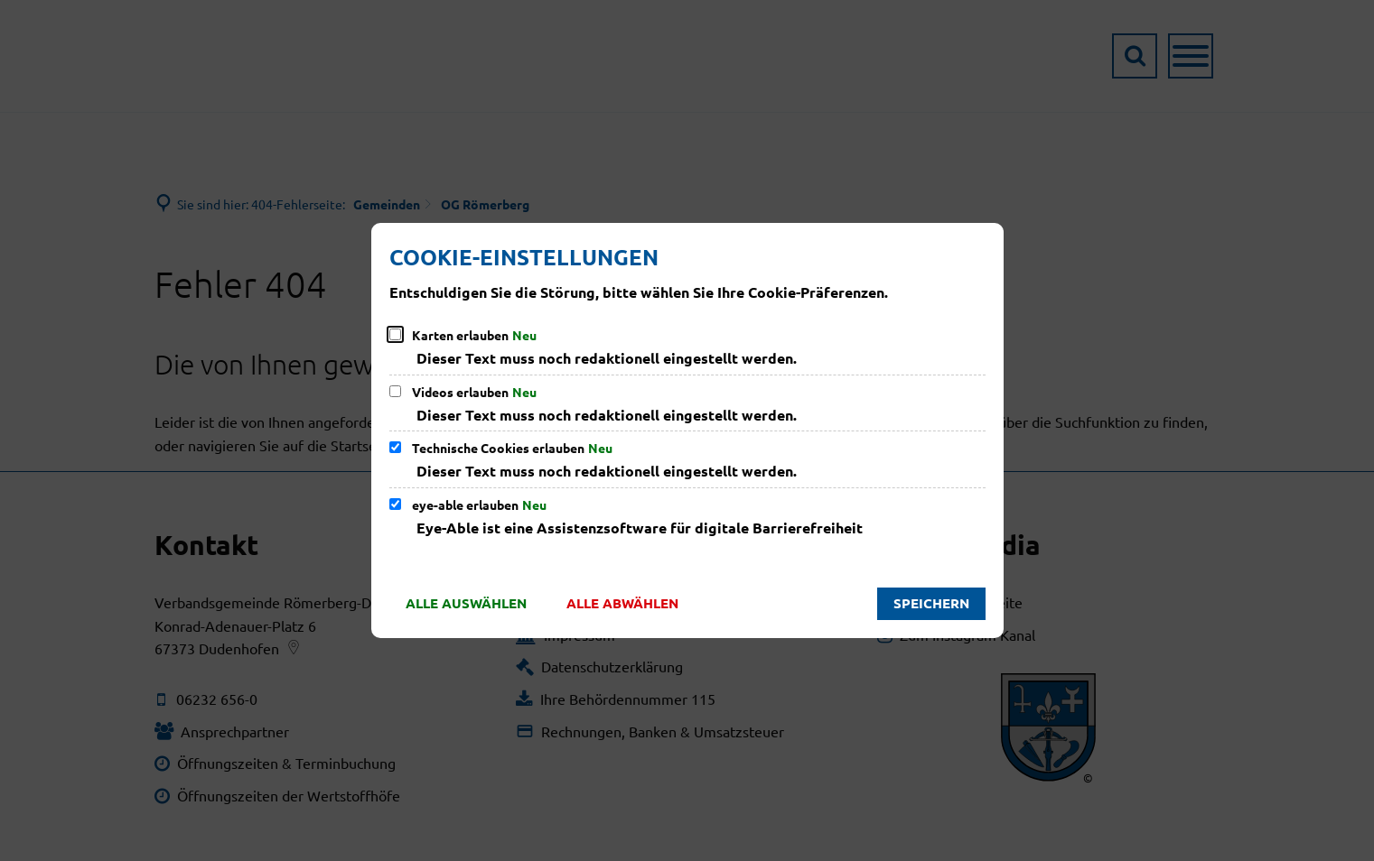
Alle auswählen (466, 603)
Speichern (931, 603)
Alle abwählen (622, 603)
